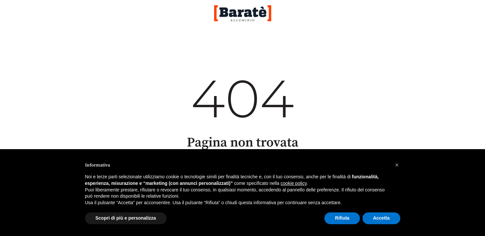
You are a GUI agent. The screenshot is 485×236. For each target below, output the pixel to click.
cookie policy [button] (293, 183)
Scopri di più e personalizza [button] (126, 218)
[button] (397, 165)
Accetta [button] (381, 218)
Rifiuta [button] (342, 218)
